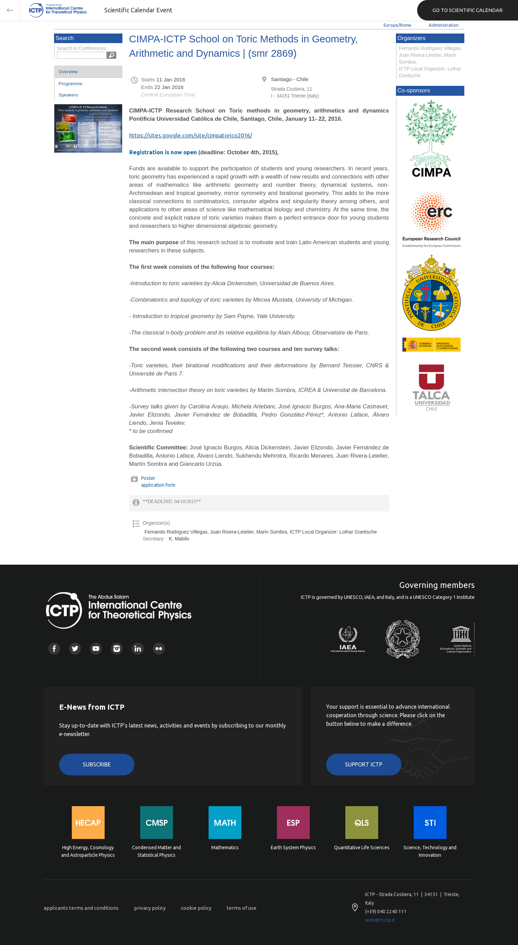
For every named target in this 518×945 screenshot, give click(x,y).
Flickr (159, 649)
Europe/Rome (397, 25)
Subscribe (97, 764)
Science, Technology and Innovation (429, 851)
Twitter (75, 649)
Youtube (96, 649)
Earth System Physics (293, 847)
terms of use (241, 908)
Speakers (68, 94)
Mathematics (225, 847)
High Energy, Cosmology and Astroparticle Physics (88, 851)
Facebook (54, 649)
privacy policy (149, 908)
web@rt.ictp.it (380, 920)
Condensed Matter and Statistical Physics (156, 851)
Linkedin (138, 649)
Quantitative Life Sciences (361, 847)
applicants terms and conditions (81, 908)
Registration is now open (163, 152)
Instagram (117, 649)
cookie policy (196, 908)
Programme (71, 83)
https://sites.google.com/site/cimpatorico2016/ (190, 135)
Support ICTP (363, 764)
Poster (148, 478)
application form (158, 485)
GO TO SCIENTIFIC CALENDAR (468, 10)
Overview (68, 71)
